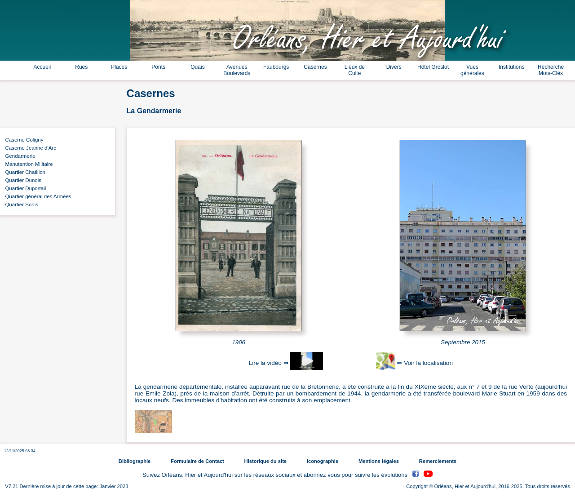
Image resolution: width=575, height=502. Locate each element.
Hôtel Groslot (433, 67)
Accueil (42, 67)
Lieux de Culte (355, 70)
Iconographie (322, 461)
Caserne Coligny (23, 139)
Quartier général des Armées (36, 196)
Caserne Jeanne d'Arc (29, 148)
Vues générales (472, 70)
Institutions (511, 67)
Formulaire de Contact (197, 461)
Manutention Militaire (27, 164)
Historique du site (265, 461)
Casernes (315, 67)
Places (119, 67)
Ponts (158, 67)
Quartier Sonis (20, 204)
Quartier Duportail (24, 188)
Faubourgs (276, 67)
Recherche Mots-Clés (551, 70)
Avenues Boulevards (236, 70)
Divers (394, 67)
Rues (81, 67)
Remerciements (437, 461)
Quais (197, 67)
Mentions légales (378, 461)
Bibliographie (134, 461)
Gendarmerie (18, 156)
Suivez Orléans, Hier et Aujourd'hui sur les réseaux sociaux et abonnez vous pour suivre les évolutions (275, 474)
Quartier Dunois (21, 180)
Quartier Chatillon (23, 172)
